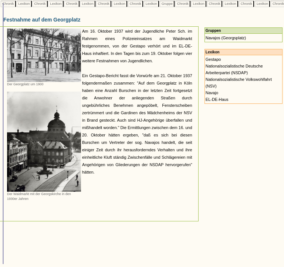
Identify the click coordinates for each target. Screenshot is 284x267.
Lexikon (24, 4)
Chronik (8, 4)
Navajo (212, 92)
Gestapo (213, 59)
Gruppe (166, 4)
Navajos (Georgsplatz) (226, 38)
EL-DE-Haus (217, 99)
